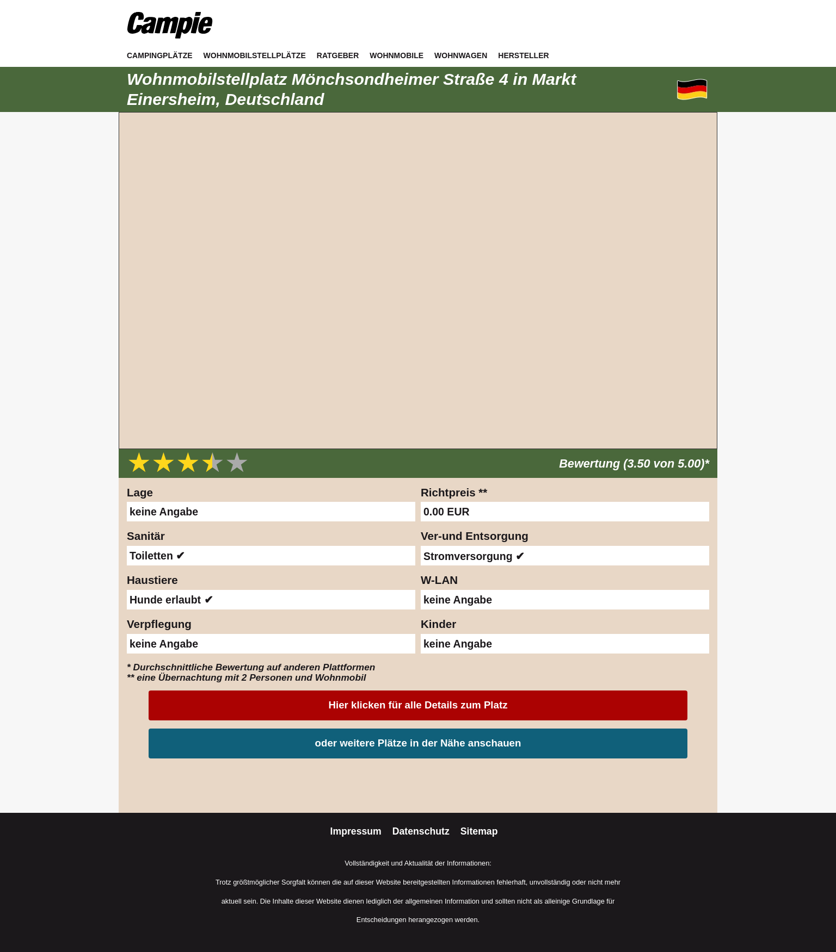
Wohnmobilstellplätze (255, 55)
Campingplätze (160, 55)
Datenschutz (422, 831)
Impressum (357, 831)
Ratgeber (338, 55)
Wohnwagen (460, 55)
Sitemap (479, 831)
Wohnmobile (396, 55)
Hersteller (523, 55)
